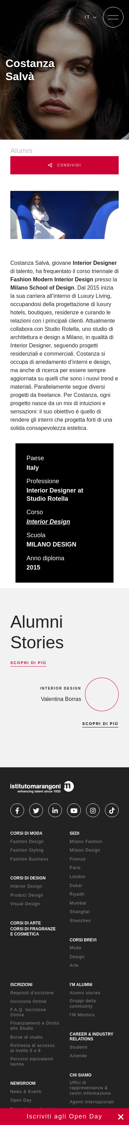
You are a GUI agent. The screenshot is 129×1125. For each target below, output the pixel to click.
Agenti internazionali (92, 1102)
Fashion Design (27, 841)
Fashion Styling (27, 850)
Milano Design (85, 850)
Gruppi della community (83, 1003)
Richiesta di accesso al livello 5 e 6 (32, 1048)
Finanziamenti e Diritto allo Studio (34, 1026)
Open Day (21, 1100)
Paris (75, 867)
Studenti (79, 1047)
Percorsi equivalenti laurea (31, 1062)
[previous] (16, 741)
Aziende (78, 1055)
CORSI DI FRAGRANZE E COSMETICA (33, 931)
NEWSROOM (22, 1083)
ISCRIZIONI (21, 984)
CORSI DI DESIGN (28, 878)
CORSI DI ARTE (25, 923)
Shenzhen (80, 920)
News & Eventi (26, 1091)
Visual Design (25, 903)
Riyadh (77, 894)
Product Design (26, 895)
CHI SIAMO (81, 1075)
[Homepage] (42, 17)
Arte (74, 965)
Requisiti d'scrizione (32, 993)
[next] (28, 741)
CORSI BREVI (83, 940)
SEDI (74, 833)
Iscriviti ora (64, 1116)
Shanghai (80, 911)
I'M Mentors (82, 1015)
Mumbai (78, 903)
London (78, 876)
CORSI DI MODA (26, 833)
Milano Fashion (86, 841)
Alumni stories (85, 993)
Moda (76, 947)
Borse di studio (26, 1037)
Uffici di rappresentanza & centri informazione (90, 1088)
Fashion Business (29, 859)
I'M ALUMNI (81, 984)
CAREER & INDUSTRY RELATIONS (92, 1036)
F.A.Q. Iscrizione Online (28, 1012)
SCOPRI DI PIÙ (28, 663)
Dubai (76, 885)
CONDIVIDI (64, 165)
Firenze (78, 859)
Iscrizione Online (28, 1001)
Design (77, 956)
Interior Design (48, 521)
